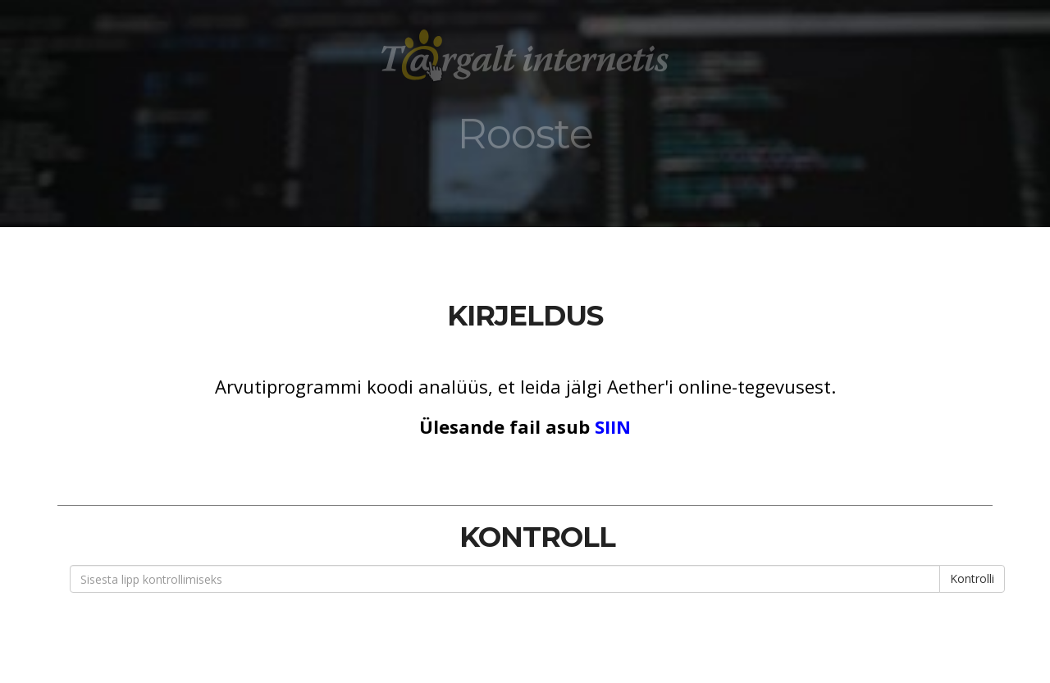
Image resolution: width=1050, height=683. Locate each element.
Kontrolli (972, 578)
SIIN (613, 426)
